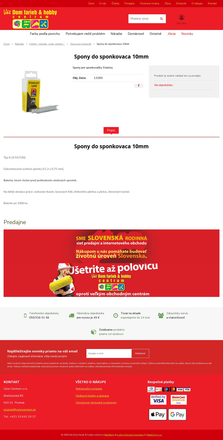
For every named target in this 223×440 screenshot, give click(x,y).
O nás (102, 3)
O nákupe (197, 3)
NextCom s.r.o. (154, 434)
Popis (111, 130)
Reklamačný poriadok (89, 389)
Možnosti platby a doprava (92, 396)
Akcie (172, 34)
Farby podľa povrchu (45, 34)
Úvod (91, 3)
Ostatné (155, 34)
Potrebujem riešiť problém (85, 34)
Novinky (187, 34)
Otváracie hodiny (149, 3)
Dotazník (181, 3)
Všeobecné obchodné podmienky (96, 403)
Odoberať (140, 353)
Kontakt (212, 3)
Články (115, 3)
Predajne (130, 3)
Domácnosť (136, 34)
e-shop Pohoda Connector (130, 434)
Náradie (116, 34)
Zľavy (168, 3)
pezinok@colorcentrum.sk (20, 410)
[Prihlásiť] (181, 19)
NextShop (109, 434)
